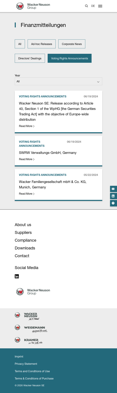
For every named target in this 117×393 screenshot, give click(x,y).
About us (23, 224)
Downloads (25, 248)
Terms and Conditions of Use (32, 371)
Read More (27, 126)
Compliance (25, 240)
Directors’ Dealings (29, 58)
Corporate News (72, 44)
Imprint (19, 356)
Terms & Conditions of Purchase (34, 378)
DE (93, 6)
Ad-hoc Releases (41, 44)
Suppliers (23, 232)
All (19, 44)
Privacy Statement (26, 363)
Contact (22, 255)
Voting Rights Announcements (69, 58)
